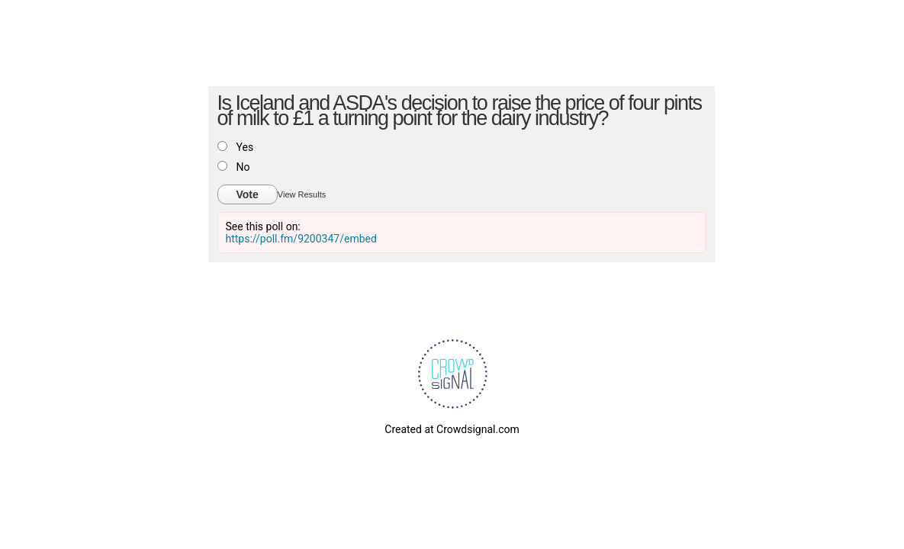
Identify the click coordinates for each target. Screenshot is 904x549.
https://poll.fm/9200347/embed (301, 239)
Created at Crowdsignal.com (451, 429)
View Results (302, 194)
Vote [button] (247, 194)
